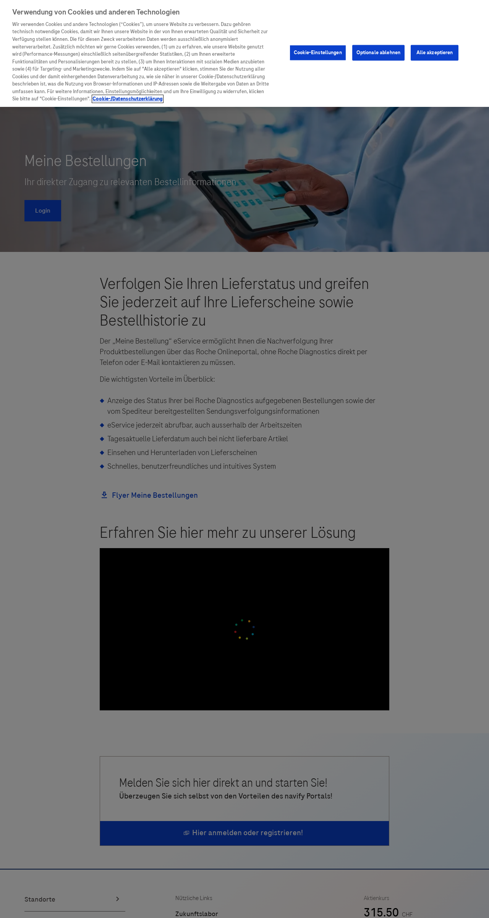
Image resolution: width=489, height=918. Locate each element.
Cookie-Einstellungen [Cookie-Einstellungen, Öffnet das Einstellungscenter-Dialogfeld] (318, 52)
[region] (244, 53)
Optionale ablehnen (378, 52)
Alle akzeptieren (434, 52)
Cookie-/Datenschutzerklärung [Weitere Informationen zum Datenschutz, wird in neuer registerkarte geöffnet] (127, 98)
